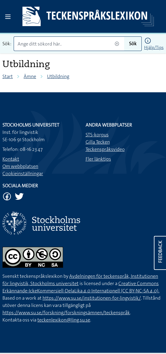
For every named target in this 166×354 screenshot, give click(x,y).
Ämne (30, 76)
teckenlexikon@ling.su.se (63, 320)
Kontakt (10, 159)
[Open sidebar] (8, 16)
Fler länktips (98, 159)
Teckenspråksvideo (105, 149)
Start (7, 76)
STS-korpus (97, 134)
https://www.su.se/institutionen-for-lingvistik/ (91, 298)
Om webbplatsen (20, 166)
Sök (133, 43)
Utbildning (58, 76)
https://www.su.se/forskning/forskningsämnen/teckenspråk (66, 312)
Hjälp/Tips (154, 47)
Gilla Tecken (98, 142)
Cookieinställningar (22, 173)
